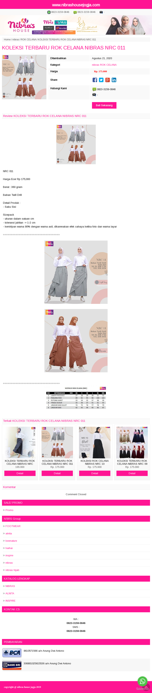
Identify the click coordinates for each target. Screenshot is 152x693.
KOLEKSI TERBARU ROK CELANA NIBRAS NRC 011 (63, 48)
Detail (20, 473)
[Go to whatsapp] (142, 681)
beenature (11, 540)
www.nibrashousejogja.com (76, 5)
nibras (15, 39)
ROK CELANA (28, 39)
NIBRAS (10, 586)
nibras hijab (12, 570)
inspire (9, 555)
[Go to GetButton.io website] (142, 689)
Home (7, 39)
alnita (9, 533)
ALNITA (10, 593)
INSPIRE (10, 600)
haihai (9, 548)
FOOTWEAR (13, 526)
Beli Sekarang (104, 105)
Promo (9, 510)
